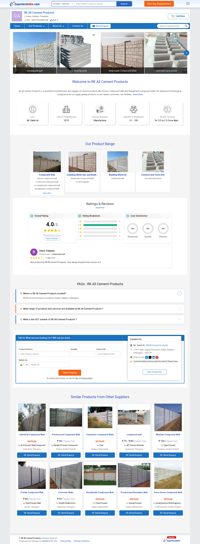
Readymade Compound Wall (47, 188)
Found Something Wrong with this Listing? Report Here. (155, 361)
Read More (138, 94)
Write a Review (52, 239)
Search (124, 4)
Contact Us (77, 26)
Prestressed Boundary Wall (134, 492)
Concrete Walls (65, 492)
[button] (178, 16)
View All (47, 193)
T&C (76, 378)
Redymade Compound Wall (122, 70)
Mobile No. (23, 360)
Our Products (36, 26)
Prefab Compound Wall (32, 492)
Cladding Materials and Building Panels (82, 175)
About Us (58, 26)
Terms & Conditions (81, 541)
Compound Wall (47, 175)
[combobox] (23, 364)
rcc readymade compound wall (47, 185)
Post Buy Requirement (159, 3)
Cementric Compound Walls (100, 434)
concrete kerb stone (166, 70)
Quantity (74, 349)
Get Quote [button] (32, 441)
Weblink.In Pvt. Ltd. (49, 541)
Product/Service (26, 349)
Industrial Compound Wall (32, 434)
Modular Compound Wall (168, 434)
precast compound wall (47, 178)
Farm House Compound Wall (168, 492)
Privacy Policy (87, 378)
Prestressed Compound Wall (66, 434)
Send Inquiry (70, 372)
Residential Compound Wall (99, 492)
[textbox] (95, 4)
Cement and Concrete (153, 175)
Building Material (117, 175)
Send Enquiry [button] (100, 26)
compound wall (35, 70)
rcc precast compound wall (47, 182)
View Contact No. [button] (154, 372)
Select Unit (100, 349)
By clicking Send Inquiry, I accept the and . (70, 378)
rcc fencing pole (78, 70)
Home (17, 26)
